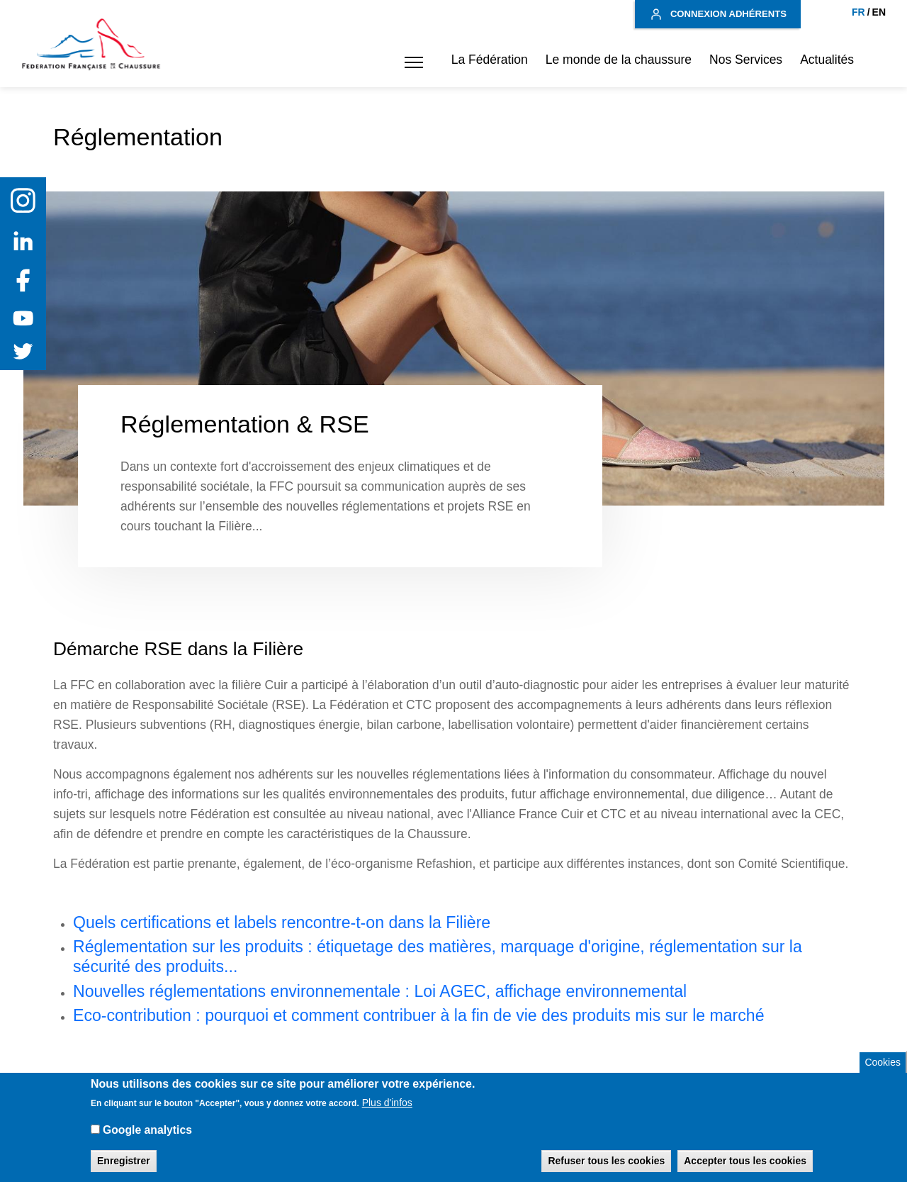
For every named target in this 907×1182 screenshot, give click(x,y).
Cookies (882, 1070)
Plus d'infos (387, 1110)
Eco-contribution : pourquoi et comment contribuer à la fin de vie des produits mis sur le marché (419, 1015)
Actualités (827, 59)
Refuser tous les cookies (606, 1168)
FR (858, 12)
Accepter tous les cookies (745, 1168)
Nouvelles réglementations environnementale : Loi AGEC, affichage (317, 991)
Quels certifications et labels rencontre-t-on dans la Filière (281, 922)
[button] (410, 62)
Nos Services (745, 59)
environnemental (626, 991)
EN (879, 12)
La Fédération (489, 59)
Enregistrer (123, 1168)
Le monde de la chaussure (619, 59)
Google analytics (147, 1138)
